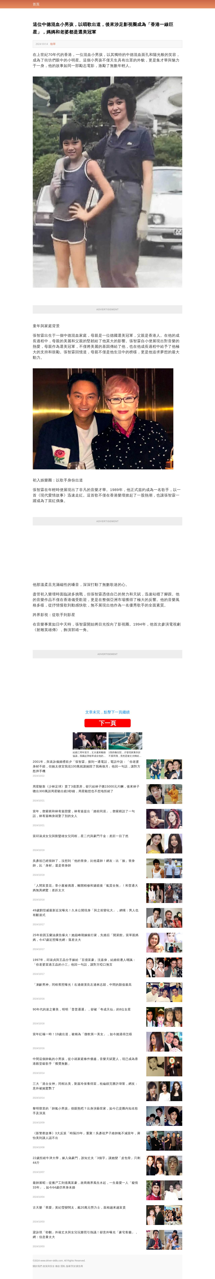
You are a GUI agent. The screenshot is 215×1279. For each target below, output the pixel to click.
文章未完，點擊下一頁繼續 (107, 712)
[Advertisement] (107, 548)
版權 (68, 1266)
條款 (57, 1266)
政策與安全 (49, 1266)
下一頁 (107, 723)
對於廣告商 (77, 1266)
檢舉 (53, 44)
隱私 (63, 1266)
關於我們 (37, 1266)
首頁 (36, 4)
